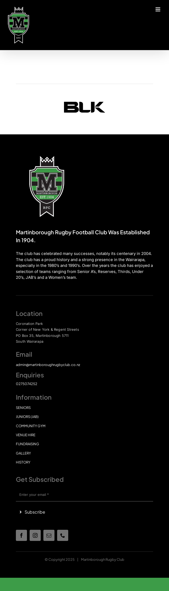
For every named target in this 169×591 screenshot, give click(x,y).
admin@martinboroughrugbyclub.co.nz (48, 365)
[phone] (62, 535)
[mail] (48, 535)
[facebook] (21, 535)
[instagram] (35, 535)
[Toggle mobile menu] (158, 9)
